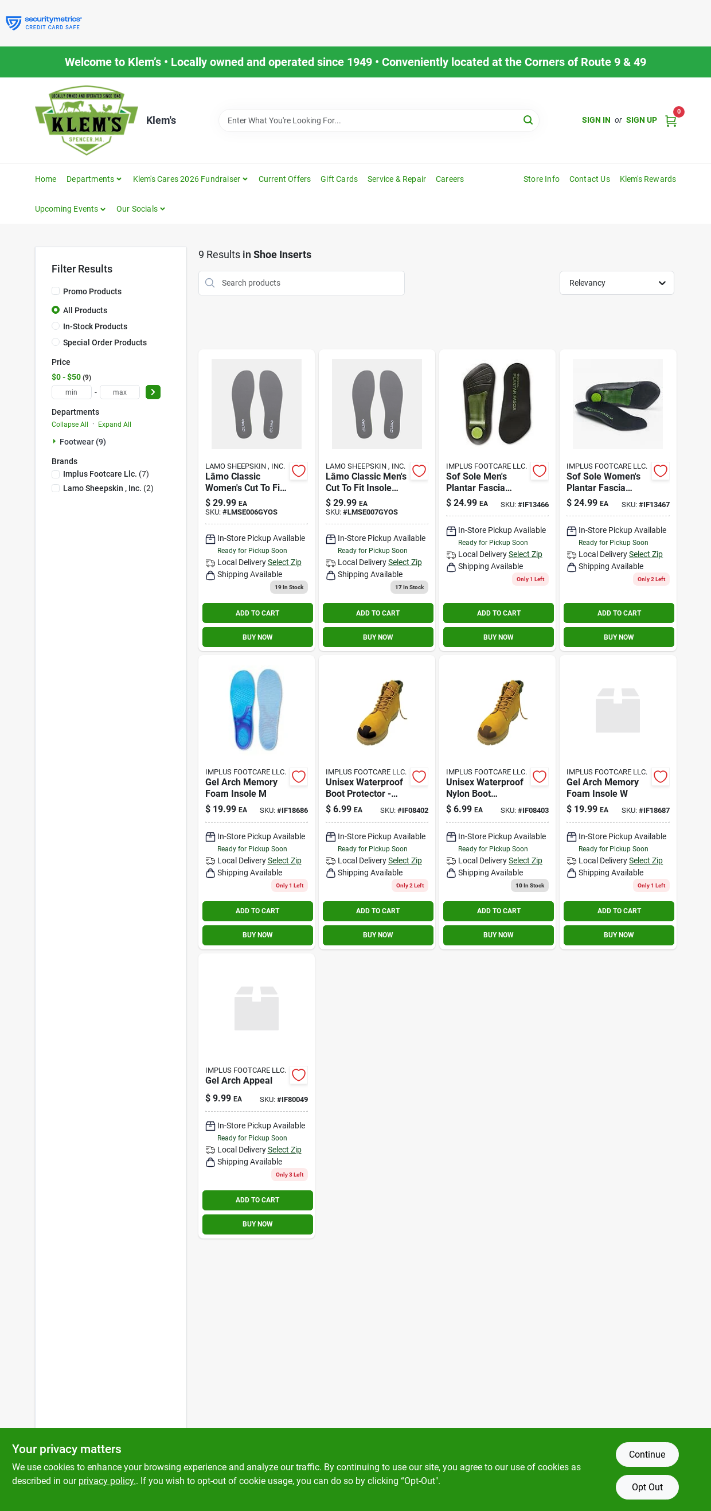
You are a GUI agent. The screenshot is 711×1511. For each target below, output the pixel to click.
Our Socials (137, 208)
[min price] (72, 392)
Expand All (114, 424)
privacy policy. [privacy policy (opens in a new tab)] (107, 1480)
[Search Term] (379, 120)
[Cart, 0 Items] (671, 120)
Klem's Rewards (648, 179)
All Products (85, 310)
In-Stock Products (95, 326)
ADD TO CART (257, 613)
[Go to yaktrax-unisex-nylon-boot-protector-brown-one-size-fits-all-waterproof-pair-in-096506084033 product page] (497, 802)
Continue (647, 1454)
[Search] (529, 119)
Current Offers (285, 179)
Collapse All (70, 424)
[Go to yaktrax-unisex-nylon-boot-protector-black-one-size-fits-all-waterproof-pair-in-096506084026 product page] (377, 802)
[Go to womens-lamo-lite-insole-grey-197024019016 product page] (256, 500)
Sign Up (641, 119)
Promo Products (92, 291)
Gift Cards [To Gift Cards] (339, 179)
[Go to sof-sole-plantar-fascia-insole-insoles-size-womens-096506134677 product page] (618, 500)
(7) (106, 473)
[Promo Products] (56, 291)
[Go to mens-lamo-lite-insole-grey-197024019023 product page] (377, 500)
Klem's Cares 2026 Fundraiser (187, 179)
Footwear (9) (83, 441)
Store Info (542, 179)
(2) (108, 488)
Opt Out (647, 1487)
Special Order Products (105, 342)
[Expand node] (55, 441)
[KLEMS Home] (86, 120)
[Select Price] (153, 392)
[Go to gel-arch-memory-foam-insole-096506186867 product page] (256, 802)
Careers (450, 179)
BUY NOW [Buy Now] (258, 637)
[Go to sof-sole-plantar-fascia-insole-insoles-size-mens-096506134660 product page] (497, 500)
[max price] (120, 392)
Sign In (596, 119)
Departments (90, 179)
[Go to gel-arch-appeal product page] (256, 1096)
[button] (71, 209)
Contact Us (589, 179)
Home (46, 179)
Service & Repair (397, 179)
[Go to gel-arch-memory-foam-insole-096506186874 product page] (618, 802)
